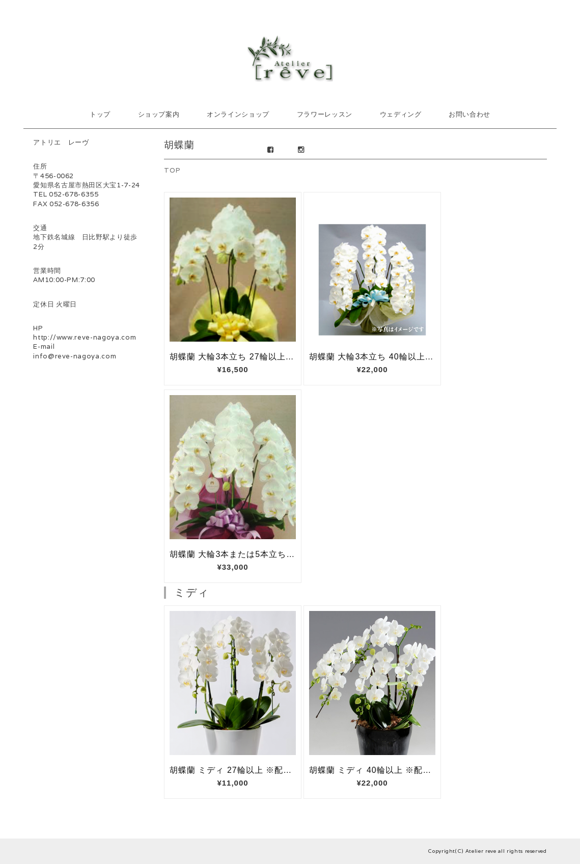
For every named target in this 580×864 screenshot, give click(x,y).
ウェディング (401, 114)
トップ (100, 114)
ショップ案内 (159, 114)
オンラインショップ (238, 114)
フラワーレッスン (324, 114)
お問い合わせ (469, 114)
